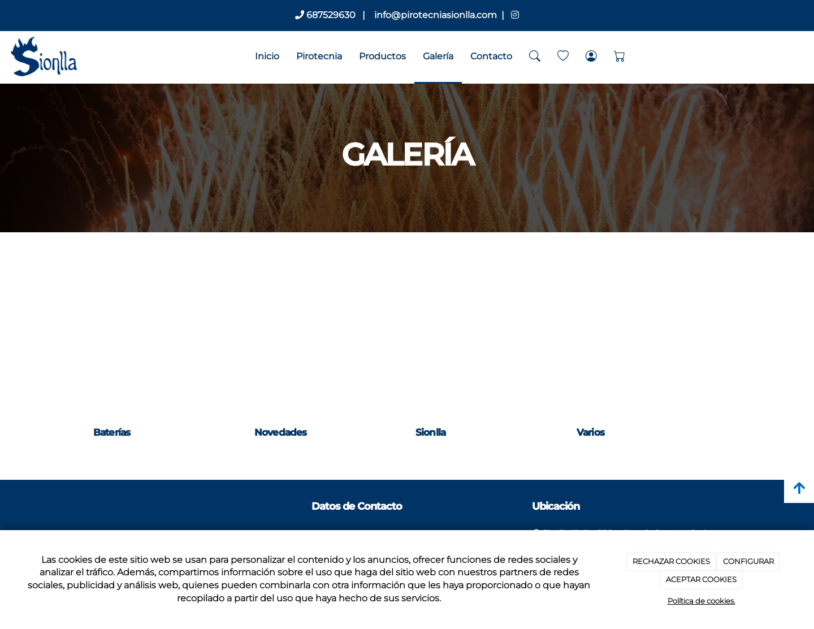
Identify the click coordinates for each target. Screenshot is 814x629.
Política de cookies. (701, 600)
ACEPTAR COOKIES (701, 579)
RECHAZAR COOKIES (671, 561)
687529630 (325, 15)
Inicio (267, 56)
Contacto (491, 56)
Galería (438, 56)
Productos (382, 56)
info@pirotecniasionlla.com (434, 15)
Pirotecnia (319, 56)
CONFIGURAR (748, 561)
